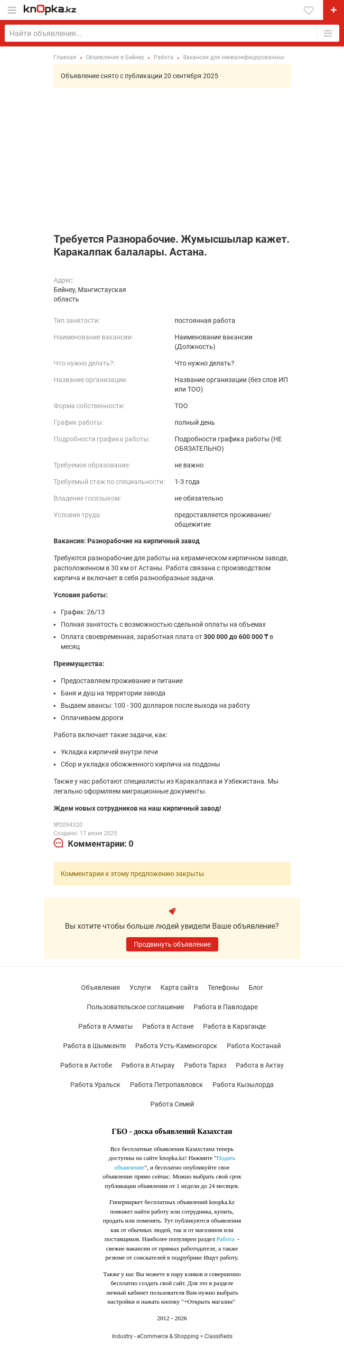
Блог (256, 987)
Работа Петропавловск (166, 1084)
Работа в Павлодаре (226, 1007)
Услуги (140, 987)
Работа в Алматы (105, 1026)
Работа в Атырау (148, 1065)
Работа (225, 1238)
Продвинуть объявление (172, 944)
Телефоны (223, 987)
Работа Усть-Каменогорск (176, 1046)
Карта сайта (179, 987)
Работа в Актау (260, 1065)
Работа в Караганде (234, 1026)
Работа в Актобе (86, 1065)
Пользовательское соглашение (135, 1007)
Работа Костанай (254, 1046)
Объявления (100, 987)
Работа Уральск (95, 1084)
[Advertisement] (172, 161)
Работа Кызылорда (243, 1084)
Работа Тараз (205, 1065)
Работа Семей (172, 1104)
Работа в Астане (168, 1026)
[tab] (93, 844)
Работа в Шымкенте (94, 1046)
